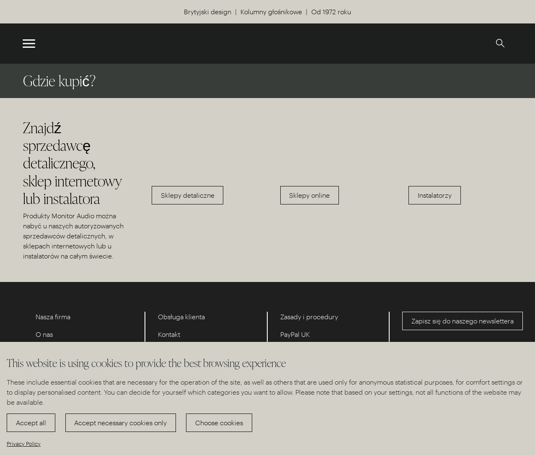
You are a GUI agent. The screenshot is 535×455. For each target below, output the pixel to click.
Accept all (31, 423)
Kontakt (169, 334)
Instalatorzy (435, 195)
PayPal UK (295, 334)
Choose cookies (219, 423)
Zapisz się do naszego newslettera (462, 321)
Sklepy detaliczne (188, 195)
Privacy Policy (24, 443)
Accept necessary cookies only (120, 423)
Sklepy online (309, 195)
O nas (44, 334)
